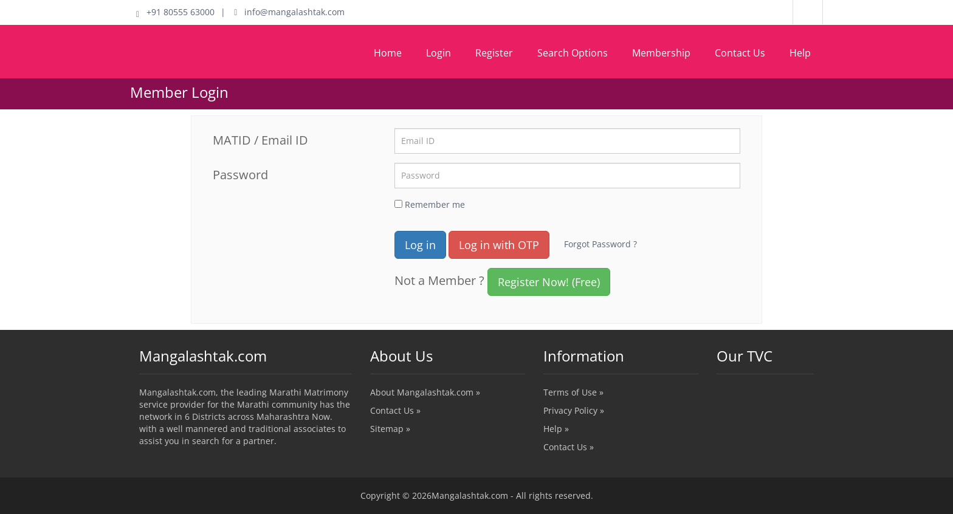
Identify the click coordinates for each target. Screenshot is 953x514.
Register (494, 53)
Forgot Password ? (600, 244)
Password (240, 174)
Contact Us (740, 53)
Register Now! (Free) (549, 282)
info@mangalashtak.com (289, 12)
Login (438, 53)
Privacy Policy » (573, 410)
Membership (661, 53)
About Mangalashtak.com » (425, 392)
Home (388, 53)
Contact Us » (395, 410)
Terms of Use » (573, 392)
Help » (556, 428)
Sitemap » (390, 428)
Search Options (572, 53)
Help (800, 53)
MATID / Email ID (260, 140)
